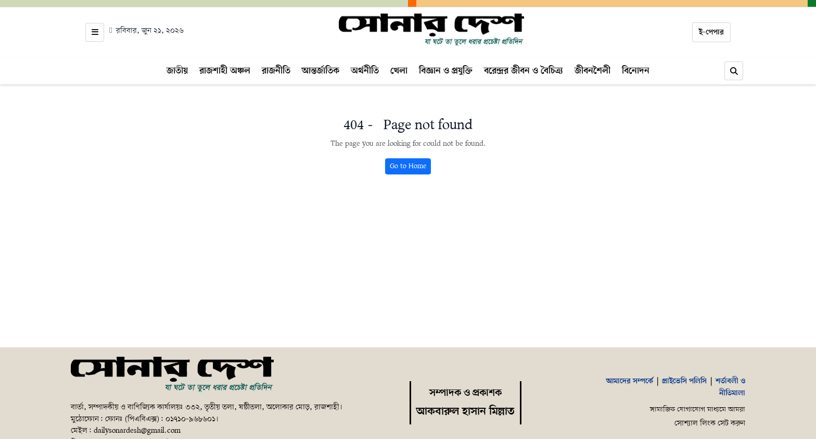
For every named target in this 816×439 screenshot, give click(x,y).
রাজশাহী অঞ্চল (224, 71)
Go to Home (408, 166)
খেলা (398, 71)
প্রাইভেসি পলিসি (684, 381)
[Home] (432, 30)
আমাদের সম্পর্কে (629, 381)
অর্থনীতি (365, 71)
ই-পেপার (711, 32)
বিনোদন (635, 71)
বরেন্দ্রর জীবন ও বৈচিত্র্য (523, 71)
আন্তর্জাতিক (320, 71)
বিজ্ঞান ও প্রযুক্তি (446, 71)
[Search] (733, 70)
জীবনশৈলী (592, 71)
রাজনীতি (276, 71)
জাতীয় (177, 71)
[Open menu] (94, 32)
